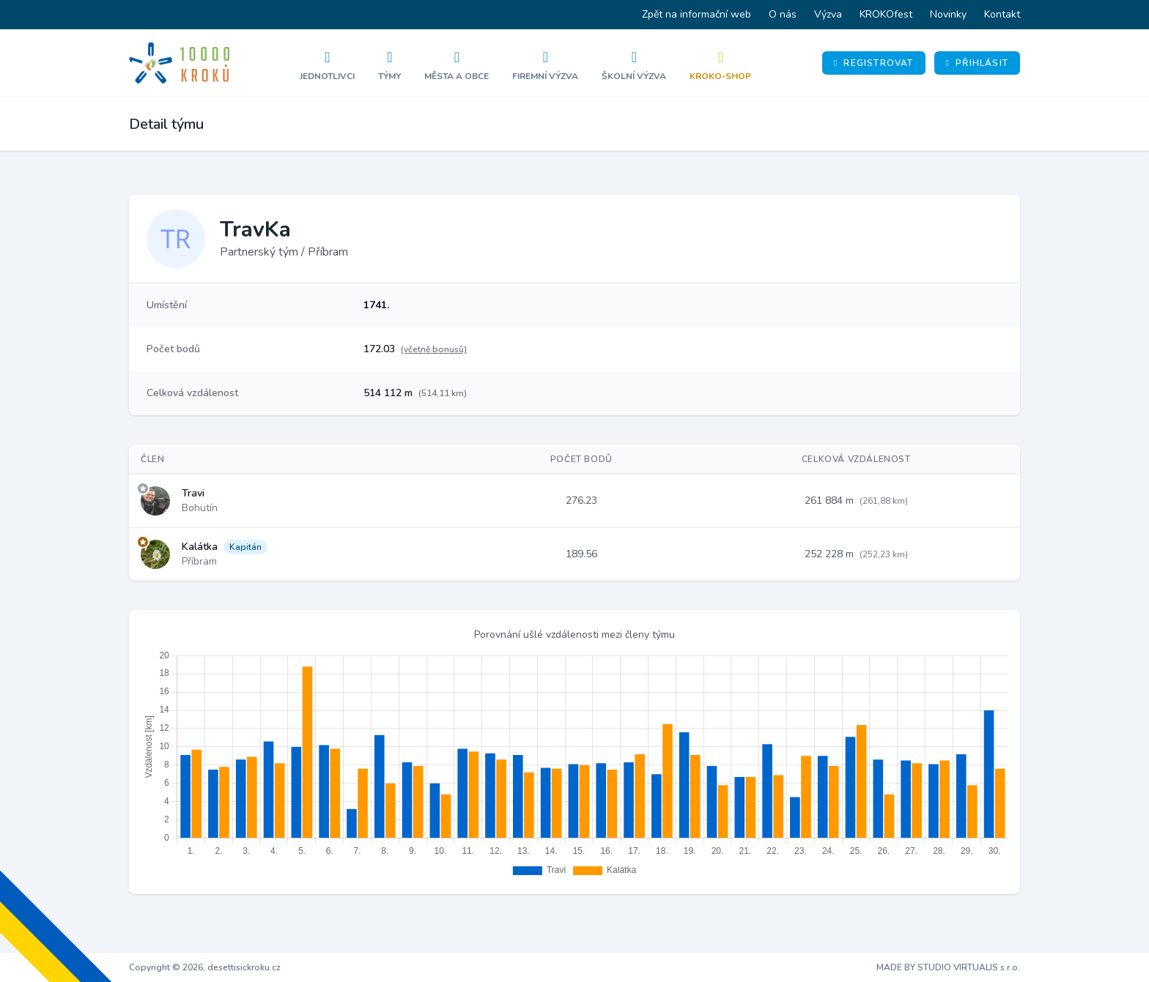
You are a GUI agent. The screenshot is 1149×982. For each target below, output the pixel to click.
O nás (783, 14)
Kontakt (1002, 14)
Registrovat (874, 63)
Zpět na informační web (696, 14)
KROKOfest (886, 14)
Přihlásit (977, 63)
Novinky (948, 14)
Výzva (828, 14)
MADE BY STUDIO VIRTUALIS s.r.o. (948, 967)
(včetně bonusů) (434, 349)
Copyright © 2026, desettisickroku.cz (205, 967)
